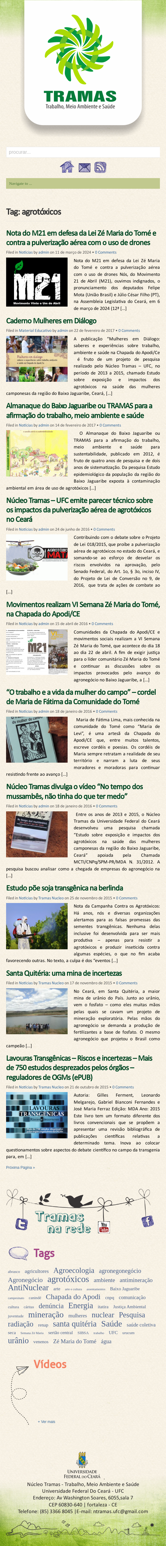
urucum (128, 1332)
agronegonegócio (120, 1270)
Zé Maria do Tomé (74, 1341)
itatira (103, 1306)
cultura (13, 1307)
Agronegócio (25, 1280)
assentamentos (96, 1289)
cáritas (29, 1307)
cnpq (109, 1297)
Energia (80, 1305)
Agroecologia (73, 1270)
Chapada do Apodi (73, 1297)
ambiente (104, 1280)
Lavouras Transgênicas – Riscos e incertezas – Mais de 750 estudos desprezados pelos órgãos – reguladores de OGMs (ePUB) (79, 1068)
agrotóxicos (68, 1279)
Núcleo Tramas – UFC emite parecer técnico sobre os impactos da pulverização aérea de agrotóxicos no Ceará (79, 510)
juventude (16, 1316)
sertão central (60, 1332)
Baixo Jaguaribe (125, 1288)
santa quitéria (75, 1323)
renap (43, 1325)
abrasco (14, 1271)
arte (56, 1288)
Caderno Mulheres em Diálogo (51, 321)
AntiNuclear (28, 1287)
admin (43, 252)
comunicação (132, 1297)
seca (12, 1332)
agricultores (37, 1271)
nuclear (103, 1315)
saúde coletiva (141, 1325)
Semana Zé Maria (32, 1333)
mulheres (77, 1316)
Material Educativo (35, 331)
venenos (41, 1341)
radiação (21, 1324)
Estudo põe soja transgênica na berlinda (64, 888)
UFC (113, 1332)
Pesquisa (132, 1315)
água (106, 1341)
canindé (35, 1297)
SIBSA (83, 1332)
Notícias (26, 252)
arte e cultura (73, 1289)
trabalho (99, 1333)
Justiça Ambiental (129, 1306)
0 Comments (105, 252)
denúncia (51, 1306)
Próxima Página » (20, 1167)
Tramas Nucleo (51, 898)
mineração (46, 1314)
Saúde (111, 1323)
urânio (18, 1340)
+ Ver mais (46, 1422)
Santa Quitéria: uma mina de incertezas (64, 974)
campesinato (16, 1298)
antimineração (136, 1280)
